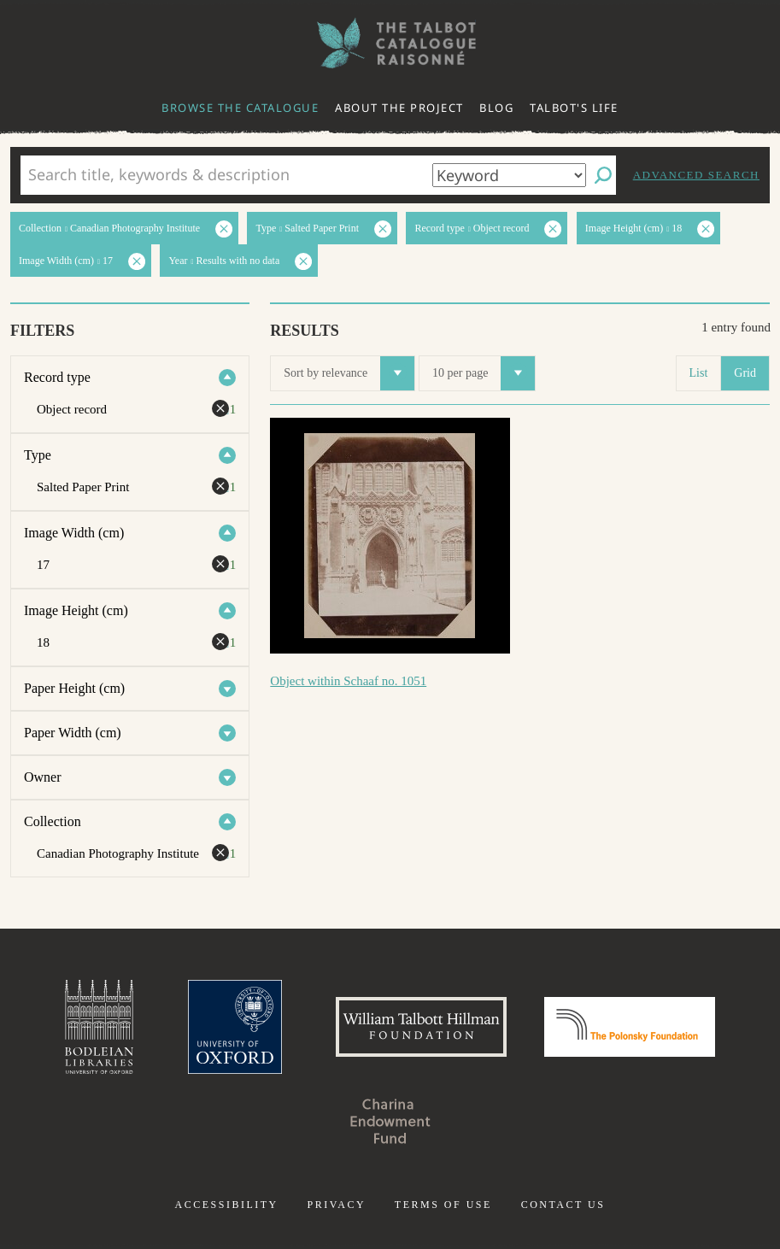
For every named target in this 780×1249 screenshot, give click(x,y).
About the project (399, 107)
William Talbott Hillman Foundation (421, 1027)
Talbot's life (574, 107)
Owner (43, 777)
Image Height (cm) (76, 610)
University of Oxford (235, 1027)
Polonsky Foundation (629, 1027)
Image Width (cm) (74, 532)
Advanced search (696, 174)
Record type (57, 377)
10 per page (483, 373)
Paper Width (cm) (72, 732)
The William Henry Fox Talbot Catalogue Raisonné (390, 43)
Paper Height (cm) (74, 688)
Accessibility (227, 1205)
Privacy (336, 1205)
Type (37, 455)
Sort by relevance (349, 373)
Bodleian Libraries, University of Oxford (99, 1027)
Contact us (563, 1205)
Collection (52, 821)
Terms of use (443, 1205)
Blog (496, 107)
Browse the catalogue (240, 107)
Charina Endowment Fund (390, 1121)
